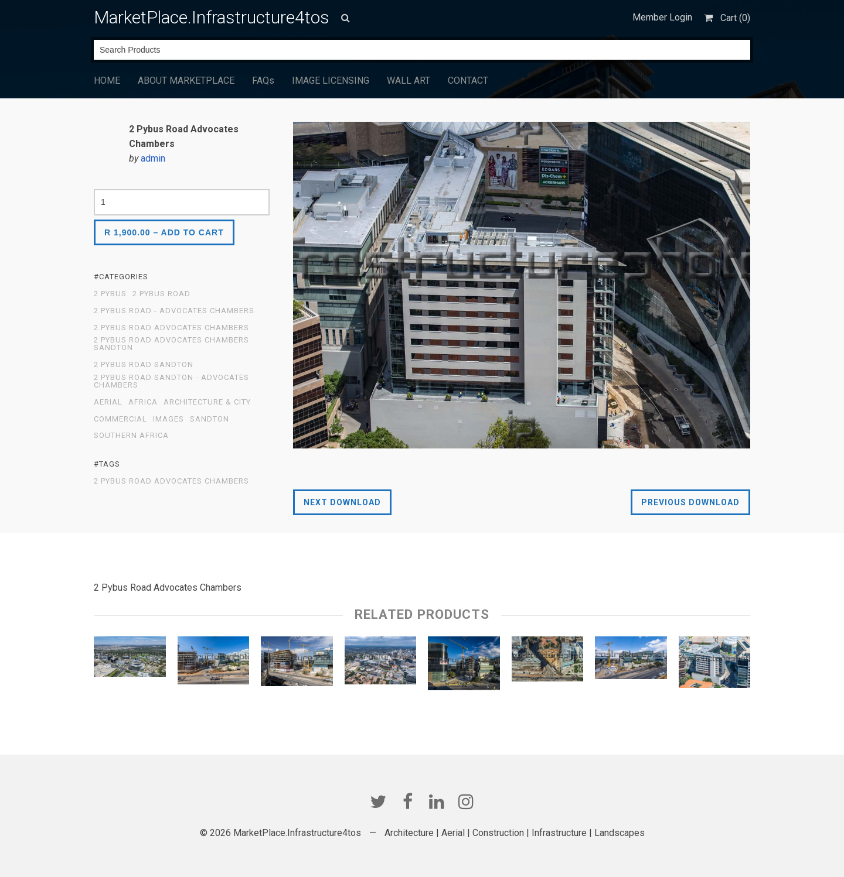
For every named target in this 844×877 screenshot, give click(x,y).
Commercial (120, 419)
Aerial (108, 402)
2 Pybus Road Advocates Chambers (171, 328)
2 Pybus (110, 294)
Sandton (209, 419)
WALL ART (408, 80)
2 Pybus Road (161, 294)
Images (168, 419)
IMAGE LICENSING (330, 80)
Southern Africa (131, 435)
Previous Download (690, 502)
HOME (107, 80)
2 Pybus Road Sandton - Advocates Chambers (171, 381)
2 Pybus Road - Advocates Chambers (174, 311)
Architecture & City (207, 402)
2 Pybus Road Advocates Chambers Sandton (171, 344)
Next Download (342, 502)
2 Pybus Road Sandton (143, 365)
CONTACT (468, 80)
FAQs (263, 80)
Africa (143, 402)
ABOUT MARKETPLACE (186, 80)
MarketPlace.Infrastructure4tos (211, 17)
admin (153, 158)
